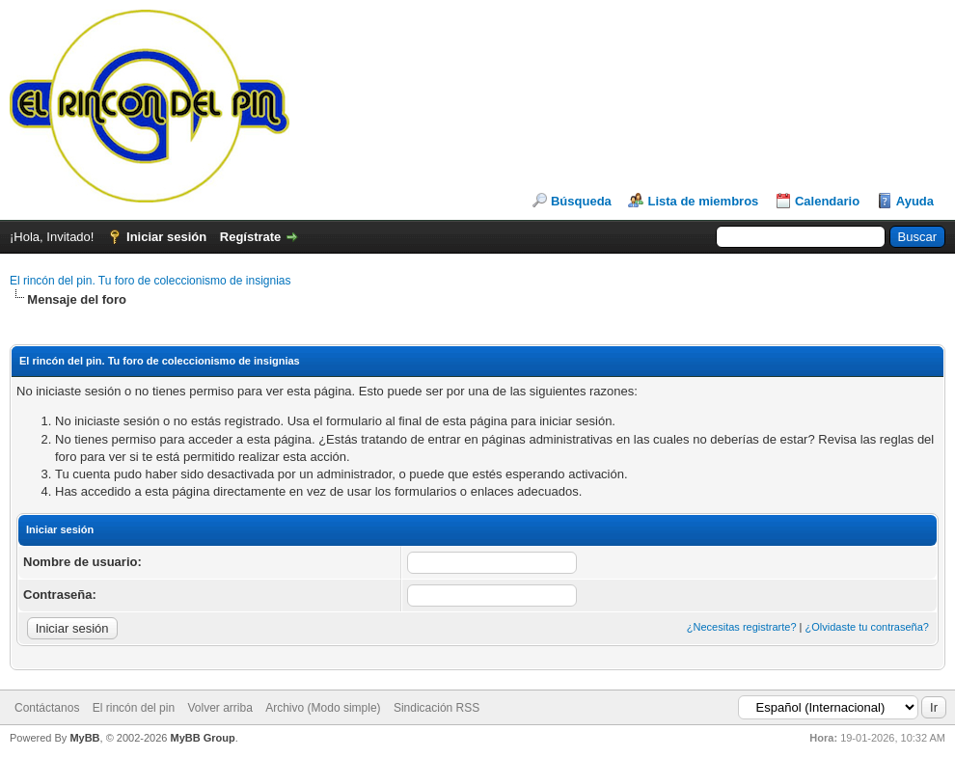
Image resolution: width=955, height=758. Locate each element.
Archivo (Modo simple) (322, 708)
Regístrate (251, 237)
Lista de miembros (702, 201)
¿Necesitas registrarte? (742, 627)
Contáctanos (46, 708)
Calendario (827, 201)
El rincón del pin (134, 708)
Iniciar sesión (166, 237)
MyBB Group (202, 738)
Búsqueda (581, 201)
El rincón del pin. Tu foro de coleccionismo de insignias (150, 280)
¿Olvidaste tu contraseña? (867, 627)
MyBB (84, 738)
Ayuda (915, 201)
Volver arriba (219, 708)
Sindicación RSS (436, 708)
